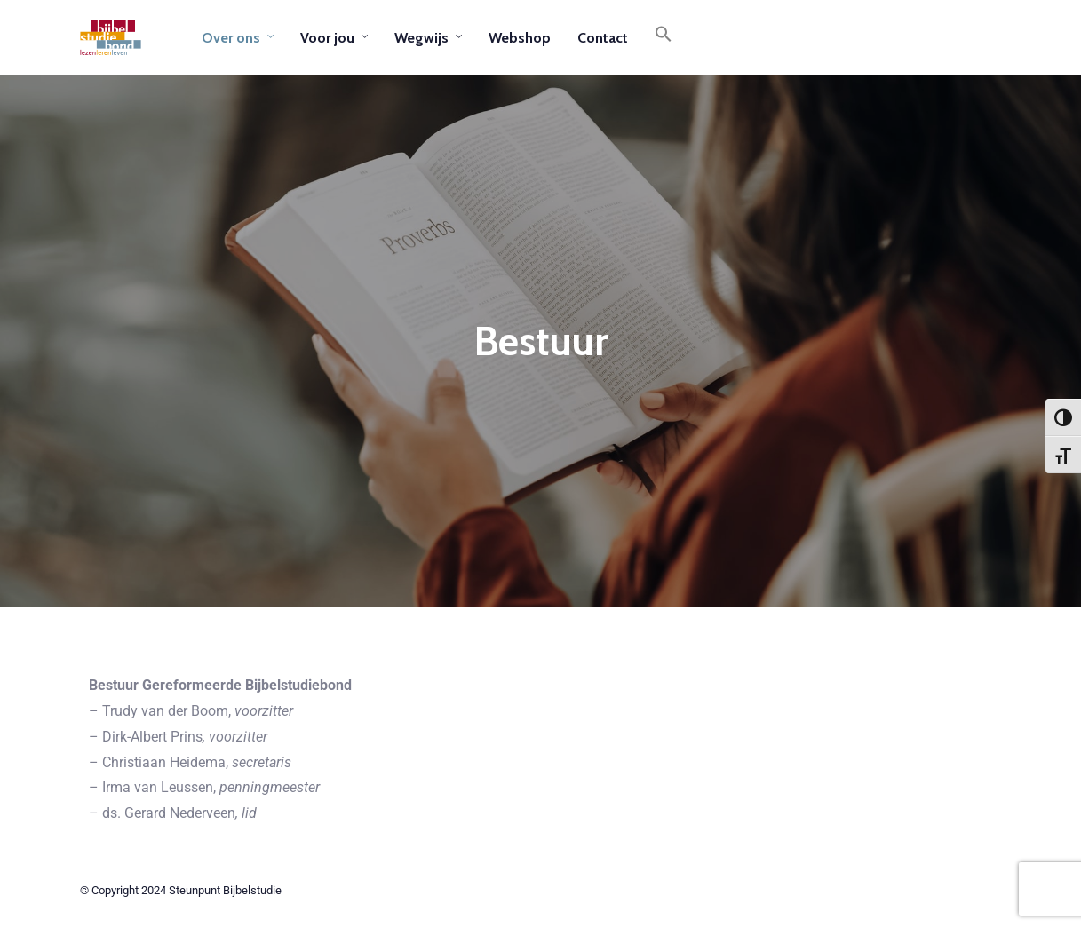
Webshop (520, 37)
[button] (663, 37)
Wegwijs (421, 37)
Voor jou (327, 37)
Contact (602, 37)
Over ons (231, 37)
